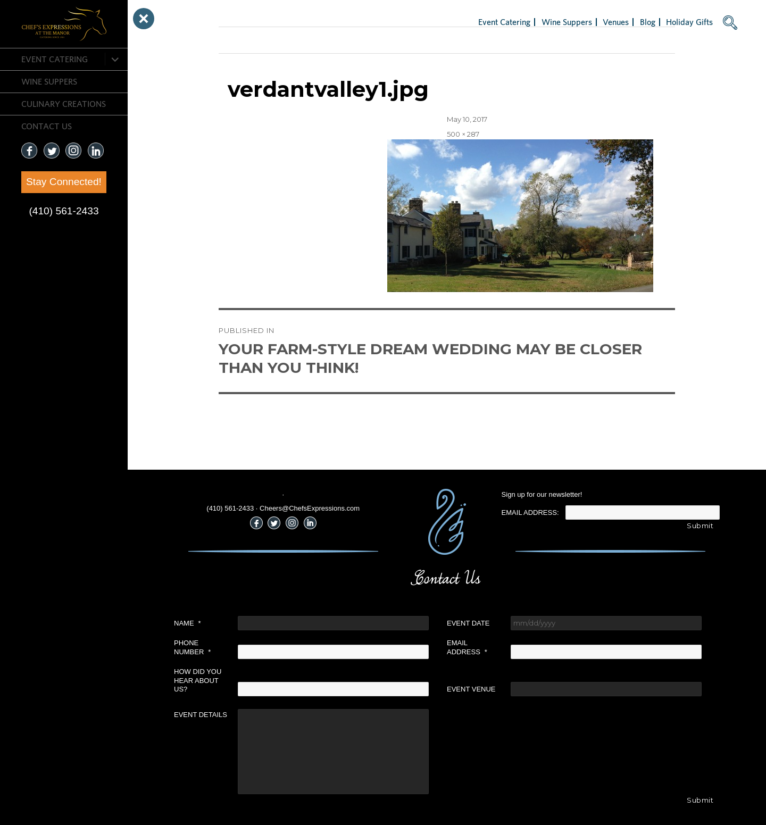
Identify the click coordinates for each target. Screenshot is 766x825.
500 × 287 (463, 134)
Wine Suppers (49, 81)
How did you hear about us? (197, 681)
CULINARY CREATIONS (63, 104)
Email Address (467, 647)
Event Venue (471, 689)
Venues (616, 22)
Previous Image (245, 40)
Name (187, 623)
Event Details (200, 715)
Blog (647, 22)
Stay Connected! (64, 181)
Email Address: (530, 512)
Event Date (468, 623)
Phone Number (192, 647)
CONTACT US (46, 126)
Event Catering (54, 59)
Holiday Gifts (689, 22)
